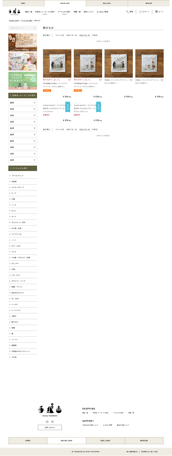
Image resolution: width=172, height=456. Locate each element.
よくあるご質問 (102, 12)
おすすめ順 (59, 35)
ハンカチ (15, 304)
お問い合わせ (46, 428)
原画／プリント (17, 287)
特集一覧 (77, 12)
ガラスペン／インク (18, 281)
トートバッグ (16, 310)
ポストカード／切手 (19, 223)
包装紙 (14, 182)
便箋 (13, 328)
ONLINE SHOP (65, 3)
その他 (14, 357)
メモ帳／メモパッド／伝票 (21, 258)
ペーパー (15, 340)
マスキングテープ (18, 187)
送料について (89, 12)
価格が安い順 (71, 35)
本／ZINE (15, 299)
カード (14, 217)
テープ (14, 193)
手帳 (13, 269)
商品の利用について (125, 425)
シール (14, 205)
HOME (23, 3)
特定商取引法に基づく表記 (149, 452)
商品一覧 (28, 12)
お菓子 (14, 316)
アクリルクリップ (17, 176)
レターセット (16, 275)
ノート (14, 240)
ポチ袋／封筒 (16, 228)
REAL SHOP (107, 3)
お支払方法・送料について (88, 425)
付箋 (13, 199)
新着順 (95, 35)
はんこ (14, 211)
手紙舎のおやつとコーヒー (21, 351)
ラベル (14, 252)
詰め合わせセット (18, 293)
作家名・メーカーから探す (45, 12)
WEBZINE (149, 3)
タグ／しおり (16, 246)
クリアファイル (17, 234)
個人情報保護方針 (132, 452)
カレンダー (15, 263)
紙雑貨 (14, 345)
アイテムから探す (64, 12)
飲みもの (15, 322)
